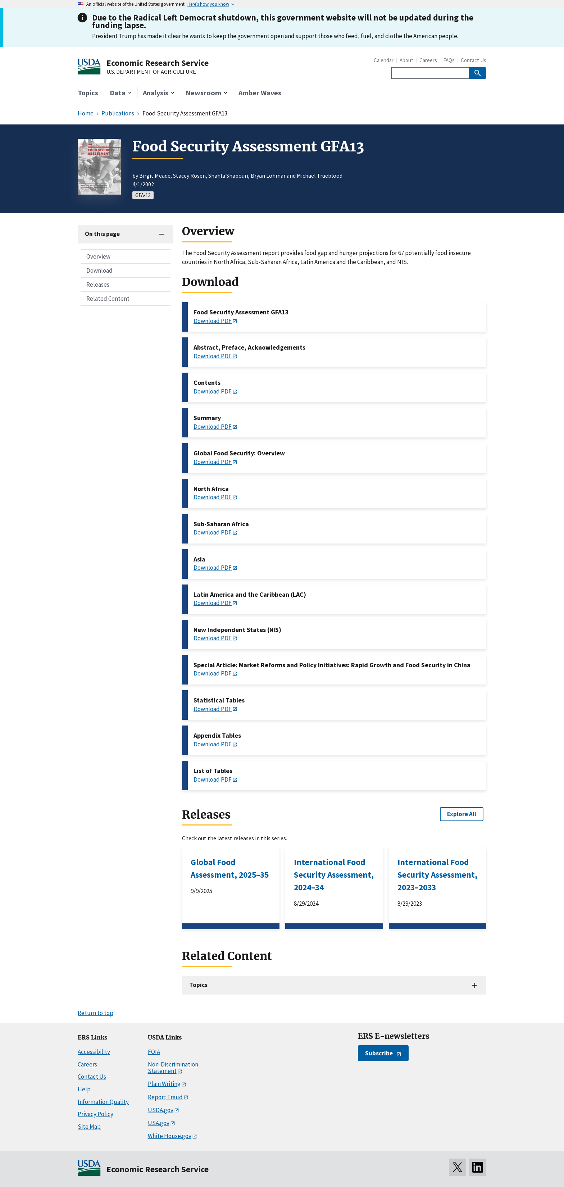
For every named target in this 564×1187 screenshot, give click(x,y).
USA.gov (158, 1123)
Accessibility (94, 1052)
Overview (98, 256)
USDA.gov (160, 1110)
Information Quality (103, 1102)
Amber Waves (259, 92)
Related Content (107, 299)
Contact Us (473, 60)
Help (84, 1089)
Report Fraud (165, 1097)
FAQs (449, 60)
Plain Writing (164, 1084)
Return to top (95, 1013)
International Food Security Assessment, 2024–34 (334, 874)
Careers (428, 60)
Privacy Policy (95, 1114)
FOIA (154, 1052)
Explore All (461, 814)
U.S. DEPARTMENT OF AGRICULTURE (151, 72)
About (406, 60)
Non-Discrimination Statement (173, 1067)
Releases (97, 284)
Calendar (384, 60)
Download (99, 270)
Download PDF (213, 321)
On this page (102, 234)
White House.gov (169, 1136)
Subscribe (379, 1053)
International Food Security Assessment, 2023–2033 (437, 874)
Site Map (89, 1127)
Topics (88, 92)
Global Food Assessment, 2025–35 (230, 868)
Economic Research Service (157, 63)
